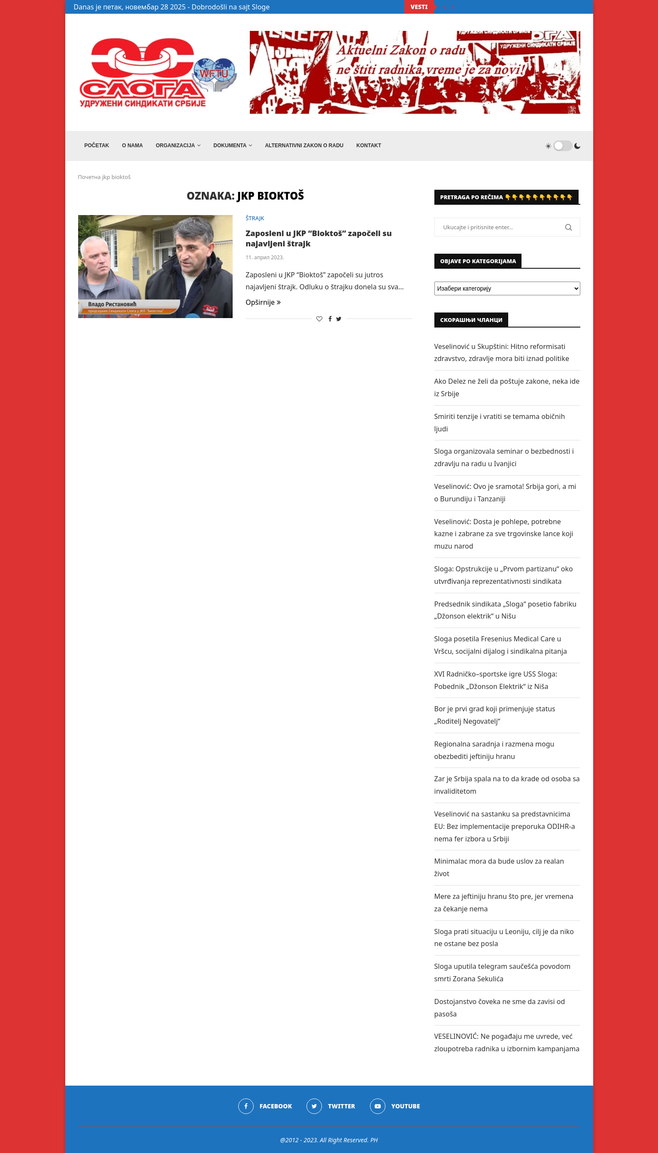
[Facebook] (265, 1106)
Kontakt (368, 146)
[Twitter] (330, 1106)
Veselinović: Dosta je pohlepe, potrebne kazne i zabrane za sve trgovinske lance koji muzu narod (503, 534)
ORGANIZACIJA (175, 146)
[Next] (453, 7)
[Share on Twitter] (339, 319)
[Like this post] (319, 319)
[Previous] (444, 7)
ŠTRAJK (255, 218)
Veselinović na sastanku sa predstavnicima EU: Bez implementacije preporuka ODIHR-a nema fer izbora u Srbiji (504, 826)
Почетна (89, 177)
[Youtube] (395, 1106)
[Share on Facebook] (330, 319)
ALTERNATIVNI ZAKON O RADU (304, 146)
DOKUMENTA (229, 146)
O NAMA (132, 146)
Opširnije (263, 302)
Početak (97, 146)
